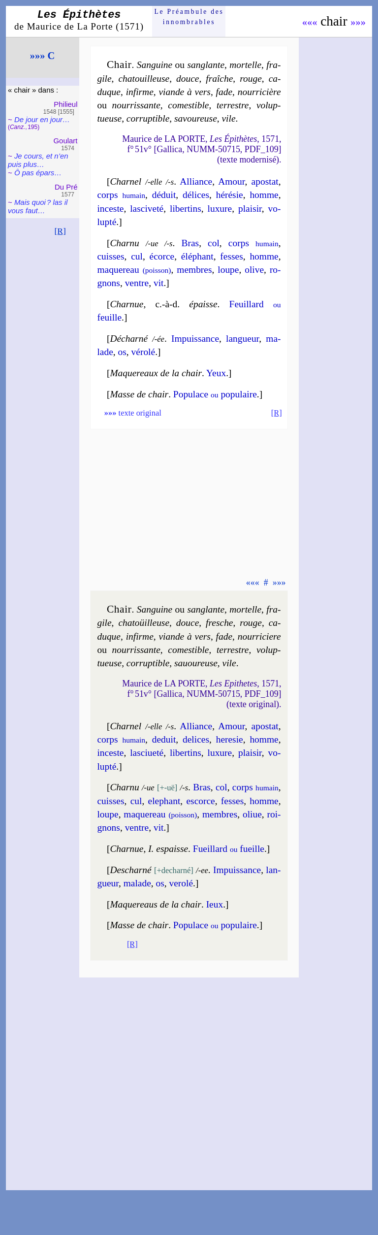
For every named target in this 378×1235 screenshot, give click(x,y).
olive (254, 269)
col (214, 243)
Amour (231, 181)
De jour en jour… (42, 119)
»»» (358, 22)
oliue (252, 814)
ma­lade (137, 883)
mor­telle (245, 65)
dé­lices (196, 195)
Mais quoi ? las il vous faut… (37, 206)
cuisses (110, 256)
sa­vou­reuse (195, 118)
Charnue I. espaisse (149, 849)
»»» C (42, 55)
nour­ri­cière (259, 92)
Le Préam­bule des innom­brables (189, 16)
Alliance (196, 181)
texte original (132, 413)
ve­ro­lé (181, 883)
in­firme (140, 92)
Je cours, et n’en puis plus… (38, 160)
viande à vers (184, 92)
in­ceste (110, 208)
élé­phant (197, 256)
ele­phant (164, 801)
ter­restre (233, 105)
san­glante (205, 65)
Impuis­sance (195, 338)
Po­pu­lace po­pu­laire (215, 394)
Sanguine (154, 65)
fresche (219, 623)
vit (159, 283)
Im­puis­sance (237, 870)
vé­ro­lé (143, 352)
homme (264, 195)
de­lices (196, 739)
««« (309, 22)
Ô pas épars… (38, 172)
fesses (231, 256)
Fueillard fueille (228, 849)
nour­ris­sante (136, 105)
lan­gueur (242, 338)
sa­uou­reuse (196, 663)
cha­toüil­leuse (143, 623)
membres (194, 269)
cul (137, 256)
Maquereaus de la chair (155, 904)
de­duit (164, 739)
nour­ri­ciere (259, 636)
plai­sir (250, 208)
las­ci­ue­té (146, 753)
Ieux (214, 904)
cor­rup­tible (147, 118)
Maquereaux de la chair (156, 373)
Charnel (125, 181)
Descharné (130, 870)
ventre (137, 283)
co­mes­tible (188, 105)
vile (228, 118)
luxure (220, 208)
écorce (162, 256)
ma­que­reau (134, 269)
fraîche (219, 78)
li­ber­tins (185, 208)
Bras (190, 243)
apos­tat (265, 181)
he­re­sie (229, 739)
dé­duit (164, 195)
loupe (228, 269)
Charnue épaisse (163, 304)
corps (121, 195)
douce (187, 78)
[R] (60, 231)
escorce (200, 801)
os (122, 352)
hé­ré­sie (229, 195)
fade (224, 92)
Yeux (216, 373)
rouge (251, 78)
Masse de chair (139, 394)
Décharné (129, 338)
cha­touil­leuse (143, 78)
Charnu (124, 243)
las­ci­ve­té (146, 208)
